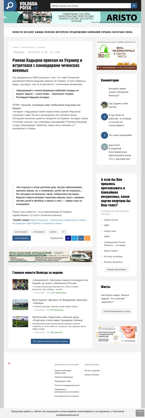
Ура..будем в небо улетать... (118, 105)
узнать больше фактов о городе (117, 311)
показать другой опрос (116, 269)
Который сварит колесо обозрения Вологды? (118, 92)
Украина (53, 232)
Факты (105, 287)
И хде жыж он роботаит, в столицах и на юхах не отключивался (120, 120)
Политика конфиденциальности (67, 385)
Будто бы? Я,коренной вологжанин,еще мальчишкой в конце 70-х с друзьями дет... (120, 152)
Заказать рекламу (92, 375)
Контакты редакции (92, 371)
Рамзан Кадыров (21, 232)
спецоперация (38, 232)
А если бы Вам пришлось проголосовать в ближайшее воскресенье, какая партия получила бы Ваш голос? (116, 192)
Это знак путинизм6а (120, 135)
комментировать (21, 238)
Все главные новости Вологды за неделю (50, 341)
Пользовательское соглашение (67, 396)
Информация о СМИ (63, 381)
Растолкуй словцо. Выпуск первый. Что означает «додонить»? (115, 298)
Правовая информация (64, 377)
